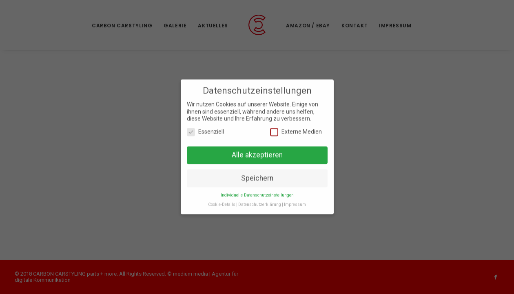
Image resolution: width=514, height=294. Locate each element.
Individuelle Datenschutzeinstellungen (257, 193)
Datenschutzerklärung (259, 202)
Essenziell (205, 130)
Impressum (295, 202)
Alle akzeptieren (257, 153)
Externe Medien (296, 130)
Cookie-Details (221, 202)
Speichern (257, 176)
